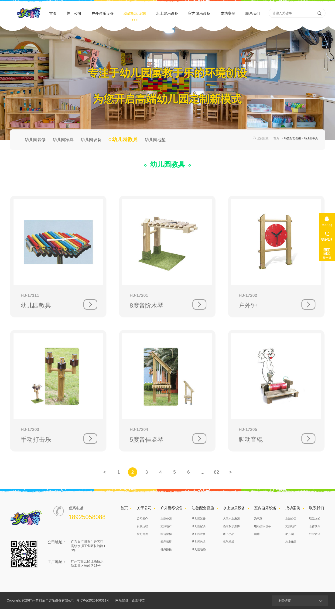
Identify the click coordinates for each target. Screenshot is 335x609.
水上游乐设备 (167, 13)
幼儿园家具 (63, 139)
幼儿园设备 (91, 139)
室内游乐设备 (199, 13)
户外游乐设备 (102, 13)
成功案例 (227, 13)
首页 (53, 13)
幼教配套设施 (134, 13)
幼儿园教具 (311, 138)
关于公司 (73, 13)
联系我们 (252, 13)
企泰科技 (138, 600)
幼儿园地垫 (155, 139)
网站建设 (121, 600)
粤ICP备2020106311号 (92, 600)
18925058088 (327, 235)
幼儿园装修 (35, 139)
